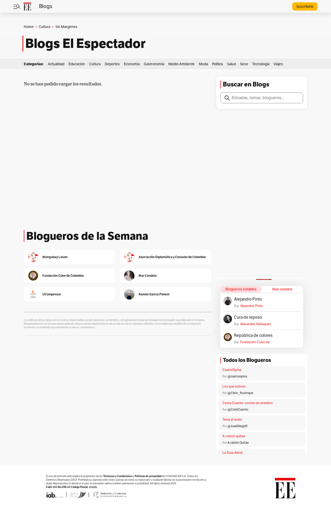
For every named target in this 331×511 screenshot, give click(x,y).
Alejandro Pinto (248, 299)
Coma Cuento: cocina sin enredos (247, 403)
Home (29, 27)
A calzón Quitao (238, 442)
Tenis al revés (232, 420)
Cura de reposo (248, 317)
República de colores (253, 335)
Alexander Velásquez (255, 324)
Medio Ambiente (181, 64)
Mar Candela (148, 276)
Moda (203, 64)
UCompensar (51, 294)
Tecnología (260, 64)
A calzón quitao (233, 436)
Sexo (244, 64)
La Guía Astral (232, 453)
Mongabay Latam (54, 257)
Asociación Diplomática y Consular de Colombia (172, 257)
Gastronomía (154, 64)
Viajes (278, 64)
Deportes (112, 64)
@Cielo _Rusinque (240, 393)
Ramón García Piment (154, 294)
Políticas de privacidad (148, 476)
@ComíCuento (238, 409)
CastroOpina (231, 370)
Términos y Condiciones (117, 476)
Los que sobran (233, 386)
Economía (132, 64)
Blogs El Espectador (85, 43)
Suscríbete (304, 6)
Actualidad (56, 64)
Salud (231, 64)
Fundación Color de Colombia (255, 342)
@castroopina (237, 376)
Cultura (44, 27)
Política (217, 64)
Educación (77, 64)
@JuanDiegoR (237, 426)
